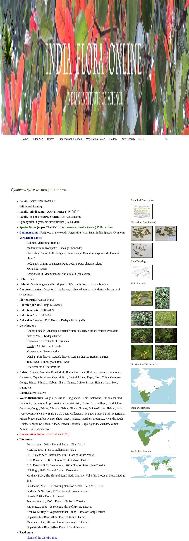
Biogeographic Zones (70, 139)
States (50, 139)
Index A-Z (37, 139)
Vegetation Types (95, 139)
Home (24, 139)
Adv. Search (128, 139)
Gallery (113, 139)
